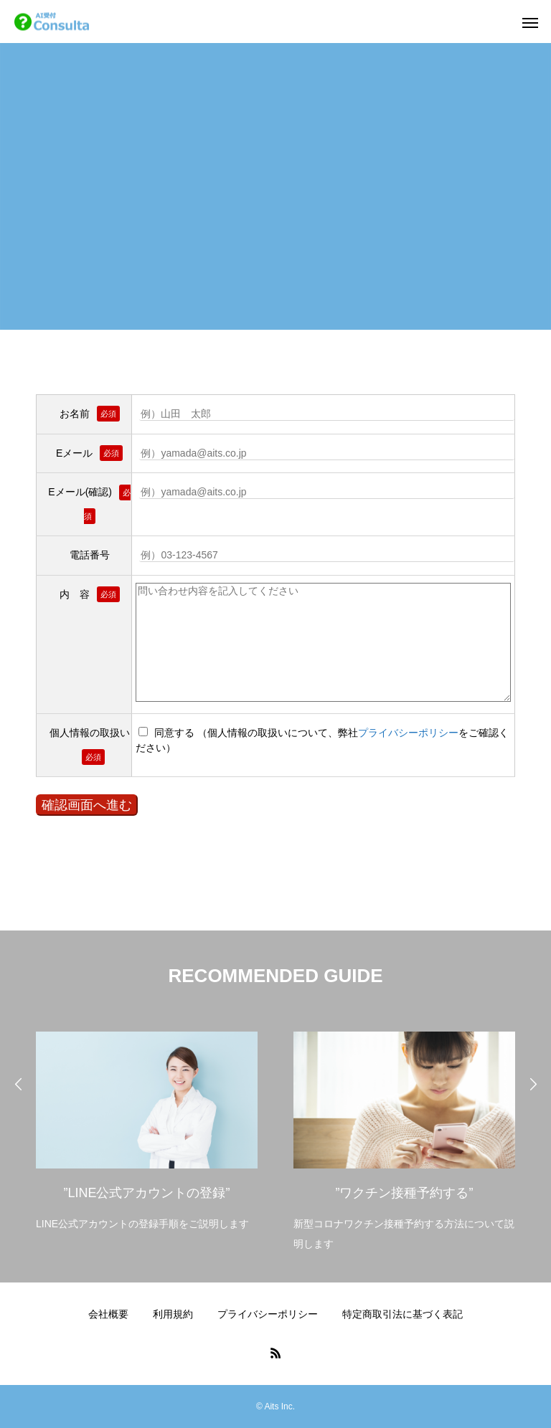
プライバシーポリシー (408, 732)
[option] (147, 1127)
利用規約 (173, 1314)
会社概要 (108, 1314)
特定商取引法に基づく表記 (402, 1314)
